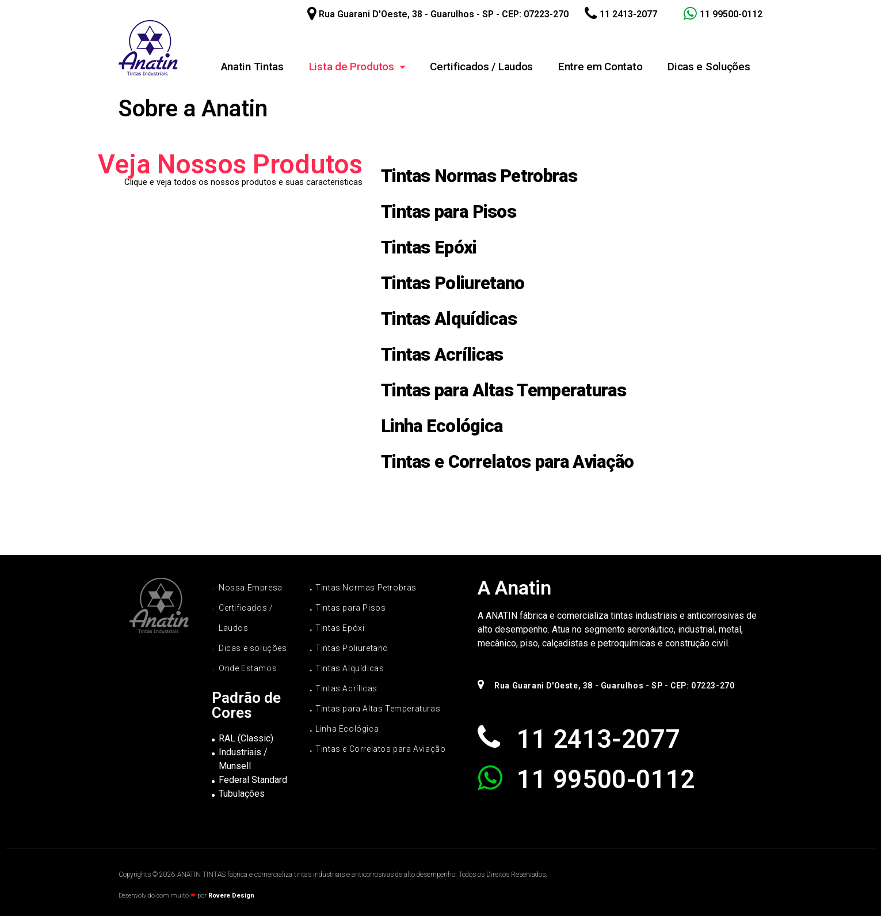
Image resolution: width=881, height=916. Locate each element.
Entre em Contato (600, 66)
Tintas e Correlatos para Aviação (507, 461)
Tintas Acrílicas (442, 354)
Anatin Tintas (252, 66)
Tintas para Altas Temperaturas (503, 390)
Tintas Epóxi (429, 247)
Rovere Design (231, 895)
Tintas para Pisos (448, 211)
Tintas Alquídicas (449, 319)
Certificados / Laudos (481, 66)
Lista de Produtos (357, 66)
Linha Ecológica (442, 426)
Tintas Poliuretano (452, 283)
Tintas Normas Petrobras (479, 176)
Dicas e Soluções (709, 66)
